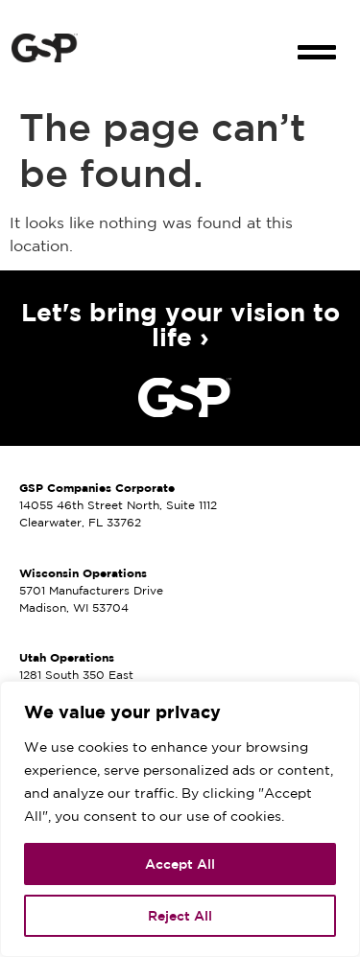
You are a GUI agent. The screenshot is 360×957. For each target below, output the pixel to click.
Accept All (180, 864)
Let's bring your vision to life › (180, 324)
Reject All (180, 915)
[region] (180, 819)
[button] (317, 35)
